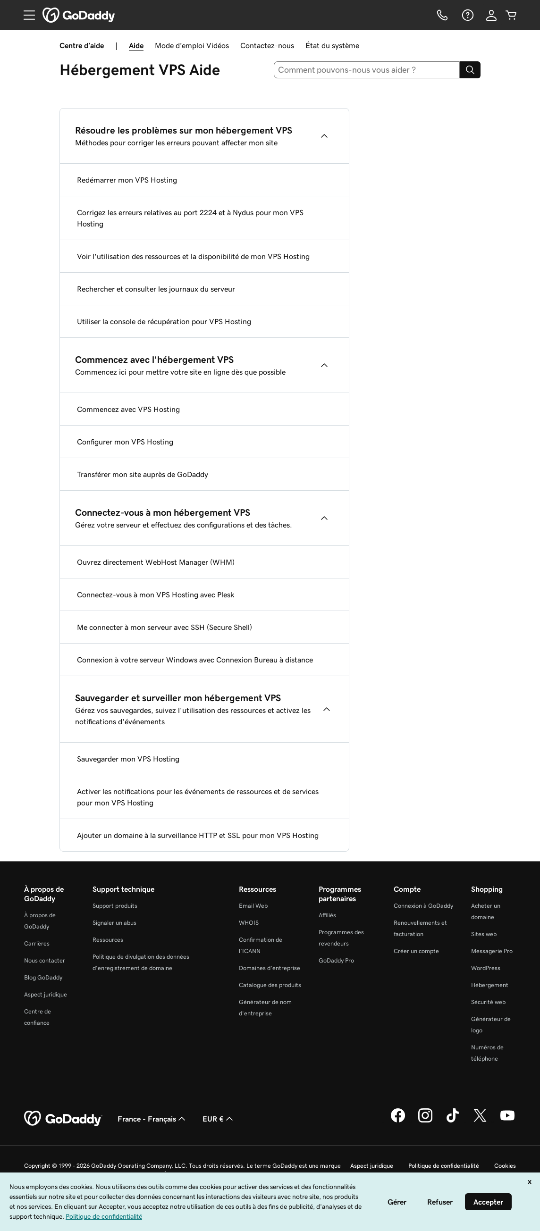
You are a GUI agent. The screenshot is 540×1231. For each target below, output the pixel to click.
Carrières (37, 943)
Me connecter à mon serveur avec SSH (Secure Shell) (164, 627)
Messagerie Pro (492, 951)
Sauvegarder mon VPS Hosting (128, 758)
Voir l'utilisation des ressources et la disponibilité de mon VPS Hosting (193, 256)
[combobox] (367, 70)
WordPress (485, 968)
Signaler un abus (114, 923)
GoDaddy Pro (336, 960)
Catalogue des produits (270, 985)
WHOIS (249, 923)
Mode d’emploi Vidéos (192, 45)
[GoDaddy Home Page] (63, 1119)
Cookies (505, 1166)
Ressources (108, 940)
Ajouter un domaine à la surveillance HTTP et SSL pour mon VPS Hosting (198, 835)
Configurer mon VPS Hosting (125, 441)
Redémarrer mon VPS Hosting (127, 180)
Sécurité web (488, 1002)
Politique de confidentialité (443, 1166)
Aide (136, 45)
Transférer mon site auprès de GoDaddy (142, 474)
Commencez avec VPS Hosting (128, 409)
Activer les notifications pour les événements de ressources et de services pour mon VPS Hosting (198, 796)
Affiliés (327, 915)
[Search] (470, 69)
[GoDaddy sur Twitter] (480, 1121)
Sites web (484, 934)
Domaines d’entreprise (269, 968)
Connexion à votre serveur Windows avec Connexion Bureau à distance (195, 659)
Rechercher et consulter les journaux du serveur (156, 289)
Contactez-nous (267, 45)
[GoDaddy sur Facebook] (397, 1121)
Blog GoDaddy (43, 977)
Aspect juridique (45, 994)
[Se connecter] (491, 15)
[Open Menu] (25, 15)
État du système (332, 45)
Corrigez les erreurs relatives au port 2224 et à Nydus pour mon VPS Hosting (190, 218)
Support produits (115, 906)
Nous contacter (44, 960)
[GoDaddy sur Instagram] (425, 1121)
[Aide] (467, 15)
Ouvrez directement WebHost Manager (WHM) (156, 562)
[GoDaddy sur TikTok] (452, 1121)
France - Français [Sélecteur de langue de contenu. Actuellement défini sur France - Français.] (152, 1118)
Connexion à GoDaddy (423, 906)
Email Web (253, 906)
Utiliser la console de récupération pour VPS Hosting (164, 321)
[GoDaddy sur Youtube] (507, 1121)
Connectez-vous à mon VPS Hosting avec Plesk (156, 594)
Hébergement (489, 985)
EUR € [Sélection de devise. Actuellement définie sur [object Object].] (218, 1118)
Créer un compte (416, 951)
